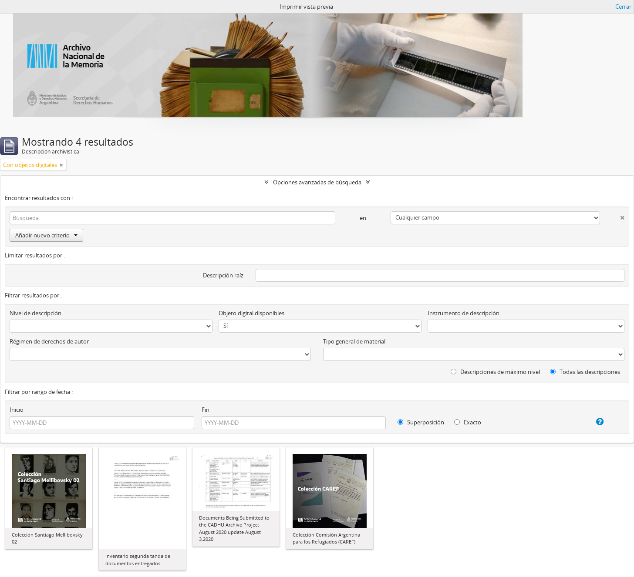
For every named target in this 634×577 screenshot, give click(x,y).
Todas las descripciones (585, 372)
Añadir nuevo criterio (46, 235)
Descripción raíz (223, 275)
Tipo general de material (354, 341)
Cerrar (623, 6)
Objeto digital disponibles (251, 313)
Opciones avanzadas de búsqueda (317, 182)
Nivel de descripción (35, 313)
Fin (205, 410)
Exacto (467, 422)
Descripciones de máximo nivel (495, 372)
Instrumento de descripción (463, 313)
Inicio (17, 410)
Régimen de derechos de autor (49, 341)
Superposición (421, 422)
